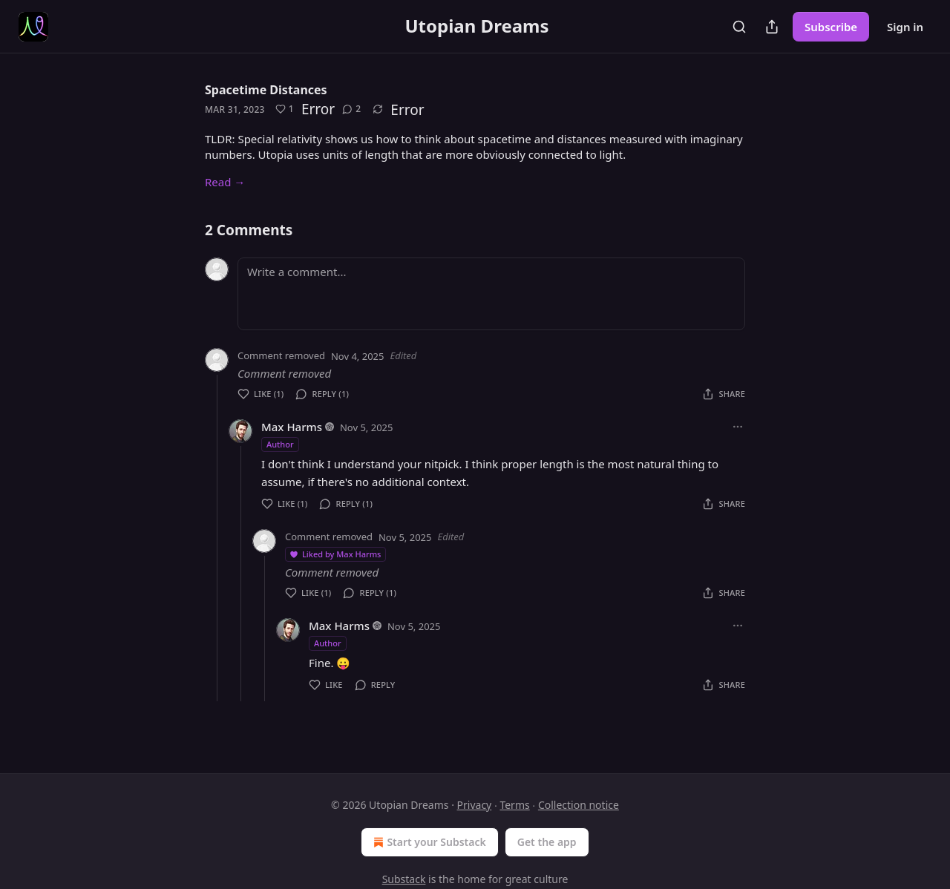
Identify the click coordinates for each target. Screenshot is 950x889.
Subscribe (831, 26)
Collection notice (578, 805)
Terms (514, 805)
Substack (404, 879)
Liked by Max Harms (335, 554)
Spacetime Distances (266, 90)
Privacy (474, 805)
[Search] (739, 27)
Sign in (905, 26)
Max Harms (291, 426)
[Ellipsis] (738, 427)
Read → (225, 181)
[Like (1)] (284, 109)
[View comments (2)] (351, 109)
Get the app (547, 842)
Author (280, 444)
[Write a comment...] (491, 293)
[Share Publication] (772, 27)
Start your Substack (427, 842)
